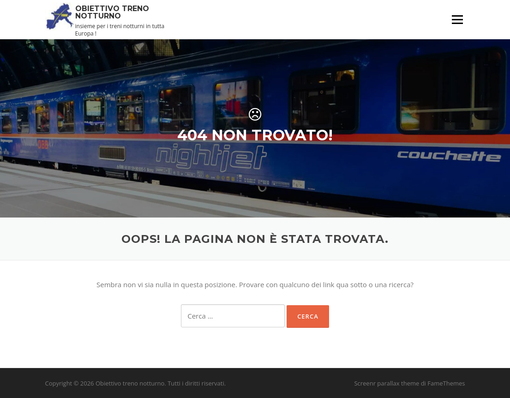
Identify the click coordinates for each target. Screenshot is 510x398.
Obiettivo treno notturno (112, 12)
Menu (457, 19)
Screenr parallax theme (386, 383)
